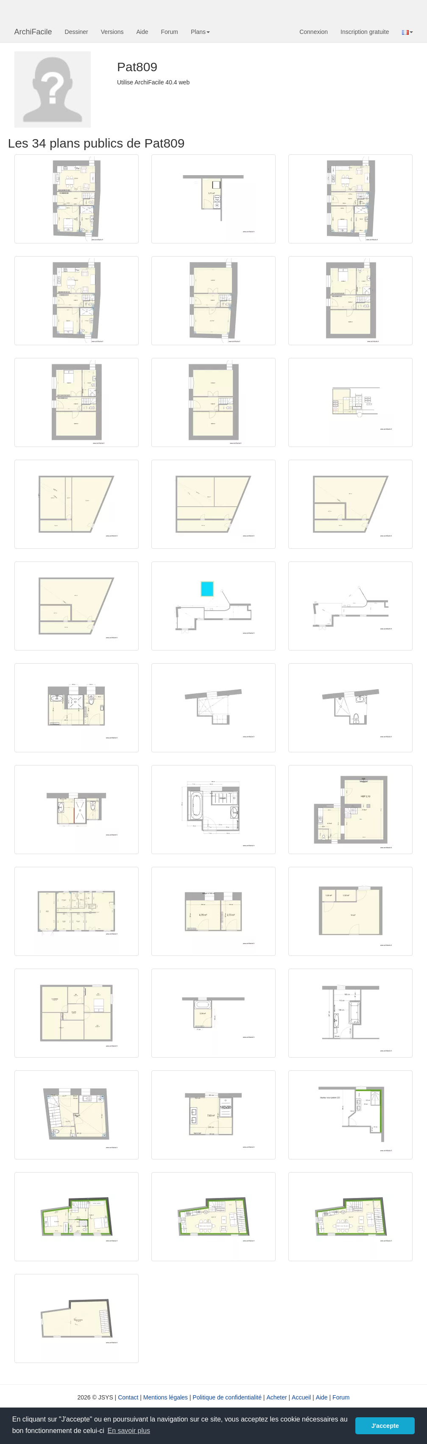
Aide (142, 31)
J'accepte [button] (385, 1425)
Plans (200, 31)
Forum (169, 31)
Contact (128, 1397)
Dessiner (76, 31)
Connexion (313, 31)
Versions (112, 31)
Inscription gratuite (364, 31)
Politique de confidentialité (227, 1397)
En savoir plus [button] (128, 1430)
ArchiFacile (33, 32)
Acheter (276, 1397)
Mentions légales (165, 1397)
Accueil (301, 1397)
